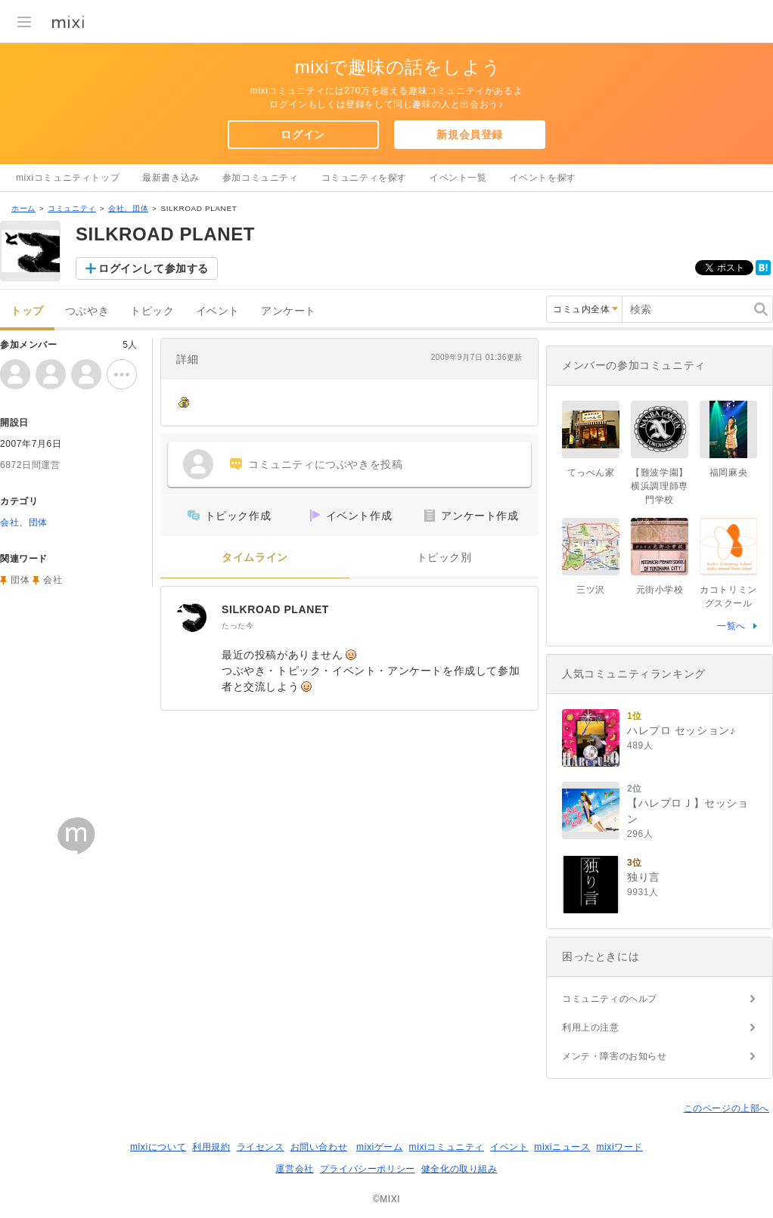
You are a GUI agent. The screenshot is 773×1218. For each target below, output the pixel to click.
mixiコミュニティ (446, 1147)
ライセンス (260, 1147)
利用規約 (211, 1147)
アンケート (288, 311)
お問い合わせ (319, 1147)
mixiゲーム (379, 1147)
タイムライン (255, 557)
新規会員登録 (469, 135)
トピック (152, 311)
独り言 (643, 877)
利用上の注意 (590, 1027)
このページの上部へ (726, 1108)
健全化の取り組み (459, 1169)
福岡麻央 (728, 472)
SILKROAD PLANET (275, 609)
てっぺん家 (591, 472)
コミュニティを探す (364, 177)
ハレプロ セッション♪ (681, 730)
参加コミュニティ (260, 177)
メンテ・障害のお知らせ (614, 1056)
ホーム (23, 208)
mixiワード (619, 1147)
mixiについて (158, 1147)
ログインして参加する (153, 268)
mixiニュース (562, 1147)
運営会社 (294, 1169)
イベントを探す (543, 177)
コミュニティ (72, 208)
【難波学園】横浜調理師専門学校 (659, 486)
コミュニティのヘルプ (609, 998)
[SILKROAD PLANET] (191, 617)
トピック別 (444, 557)
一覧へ (731, 626)
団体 (20, 580)
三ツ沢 (590, 589)
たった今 (237, 625)
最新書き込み (171, 177)
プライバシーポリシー (367, 1169)
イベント (218, 311)
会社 (52, 580)
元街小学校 (660, 589)
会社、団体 (128, 208)
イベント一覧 (458, 177)
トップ (27, 311)
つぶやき (87, 311)
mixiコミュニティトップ (68, 177)
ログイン (302, 135)
